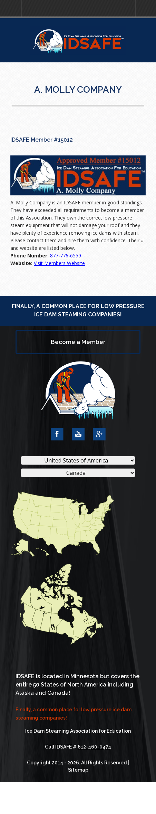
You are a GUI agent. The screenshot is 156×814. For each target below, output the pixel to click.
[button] (10, 8)
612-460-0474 (94, 747)
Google (99, 434)
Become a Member (78, 341)
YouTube (78, 434)
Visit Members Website (59, 263)
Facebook (57, 434)
